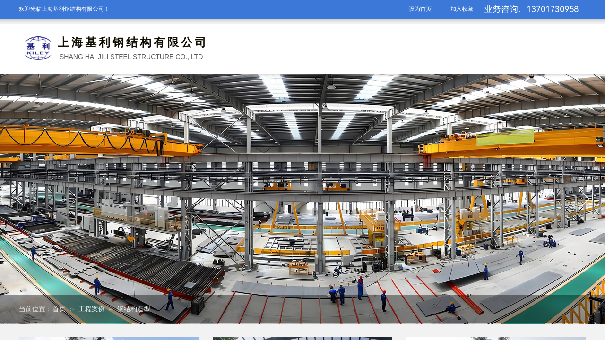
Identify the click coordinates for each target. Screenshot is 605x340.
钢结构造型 (133, 309)
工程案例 (91, 309)
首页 (59, 309)
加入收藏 (461, 9)
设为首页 (420, 9)
